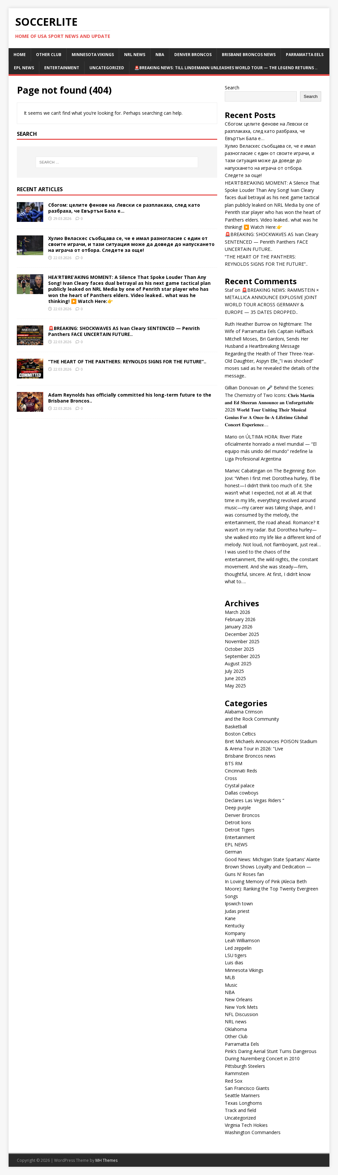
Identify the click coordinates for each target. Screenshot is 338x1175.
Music (231, 985)
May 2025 (235, 685)
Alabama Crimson (244, 711)
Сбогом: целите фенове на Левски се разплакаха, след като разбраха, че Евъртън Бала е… (124, 208)
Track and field (240, 1110)
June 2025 (235, 678)
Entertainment (61, 68)
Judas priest (237, 911)
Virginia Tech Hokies (246, 1125)
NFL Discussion (241, 1014)
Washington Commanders (253, 1132)
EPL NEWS (24, 68)
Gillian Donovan (241, 387)
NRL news (134, 54)
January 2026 (239, 626)
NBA (159, 54)
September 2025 (242, 656)
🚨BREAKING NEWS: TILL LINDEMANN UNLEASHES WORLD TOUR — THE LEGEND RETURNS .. (226, 68)
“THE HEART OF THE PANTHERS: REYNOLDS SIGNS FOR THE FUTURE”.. (127, 361)
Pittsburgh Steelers (245, 1066)
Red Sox (233, 1081)
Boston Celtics (240, 734)
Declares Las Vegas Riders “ (254, 800)
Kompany (235, 933)
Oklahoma (236, 1029)
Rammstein (237, 1073)
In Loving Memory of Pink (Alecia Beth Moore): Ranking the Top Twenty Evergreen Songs (271, 888)
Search (232, 87)
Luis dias (234, 962)
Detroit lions (238, 822)
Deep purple (238, 807)
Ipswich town (239, 903)
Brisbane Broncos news (249, 54)
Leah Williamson (242, 940)
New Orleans (239, 999)
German (233, 852)
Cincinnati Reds (241, 771)
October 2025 (239, 649)
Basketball (236, 726)
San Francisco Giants (247, 1088)
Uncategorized (106, 68)
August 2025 (238, 663)
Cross (231, 778)
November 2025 (242, 641)
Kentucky (234, 925)
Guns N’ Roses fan (244, 874)
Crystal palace (239, 785)
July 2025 (234, 671)
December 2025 (242, 634)
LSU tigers (236, 955)
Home (20, 54)
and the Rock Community (252, 719)
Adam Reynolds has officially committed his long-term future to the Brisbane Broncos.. (129, 398)
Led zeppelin (238, 948)
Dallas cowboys (241, 793)
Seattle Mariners (242, 1095)
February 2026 (240, 619)
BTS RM (233, 763)
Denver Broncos (193, 54)
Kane (230, 918)
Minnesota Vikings (93, 54)
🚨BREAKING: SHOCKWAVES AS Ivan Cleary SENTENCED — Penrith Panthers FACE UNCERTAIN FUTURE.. (124, 331)
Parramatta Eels (304, 54)
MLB (230, 977)
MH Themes (106, 1160)
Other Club (48, 54)
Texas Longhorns (243, 1103)
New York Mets (241, 1007)
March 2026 (237, 612)
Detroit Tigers (239, 830)
